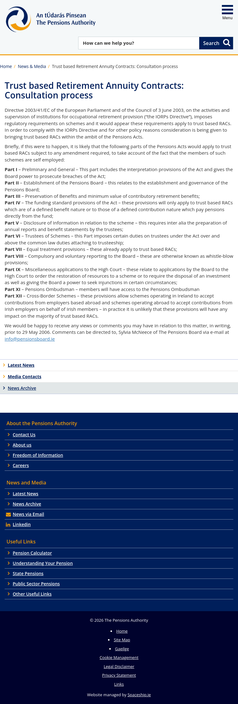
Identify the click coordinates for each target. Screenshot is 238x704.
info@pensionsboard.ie (30, 339)
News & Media (32, 66)
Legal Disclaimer (119, 666)
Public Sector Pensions (36, 584)
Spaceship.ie (139, 694)
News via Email (28, 514)
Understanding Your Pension (43, 563)
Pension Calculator (32, 553)
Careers (21, 465)
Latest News (25, 494)
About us (22, 445)
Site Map (122, 640)
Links (119, 684)
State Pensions (28, 573)
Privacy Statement (119, 675)
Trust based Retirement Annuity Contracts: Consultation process (115, 66)
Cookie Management (119, 657)
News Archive (27, 504)
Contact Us (24, 435)
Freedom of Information (38, 455)
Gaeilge (122, 649)
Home (6, 66)
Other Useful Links (32, 594)
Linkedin (22, 524)
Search (217, 42)
